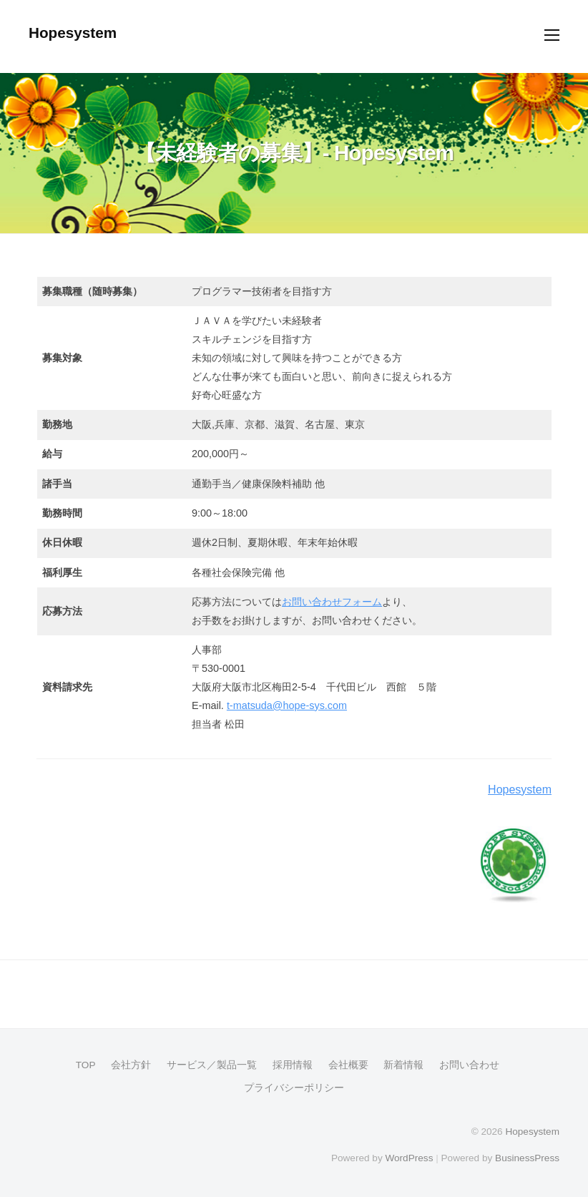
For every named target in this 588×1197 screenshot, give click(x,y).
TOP (86, 1065)
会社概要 (348, 1065)
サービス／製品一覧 (212, 1065)
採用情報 (293, 1065)
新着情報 (403, 1065)
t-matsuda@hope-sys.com (287, 705)
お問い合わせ (469, 1065)
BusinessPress (527, 1158)
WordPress (409, 1158)
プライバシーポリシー (294, 1088)
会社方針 (131, 1065)
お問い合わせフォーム (332, 601)
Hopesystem (73, 32)
